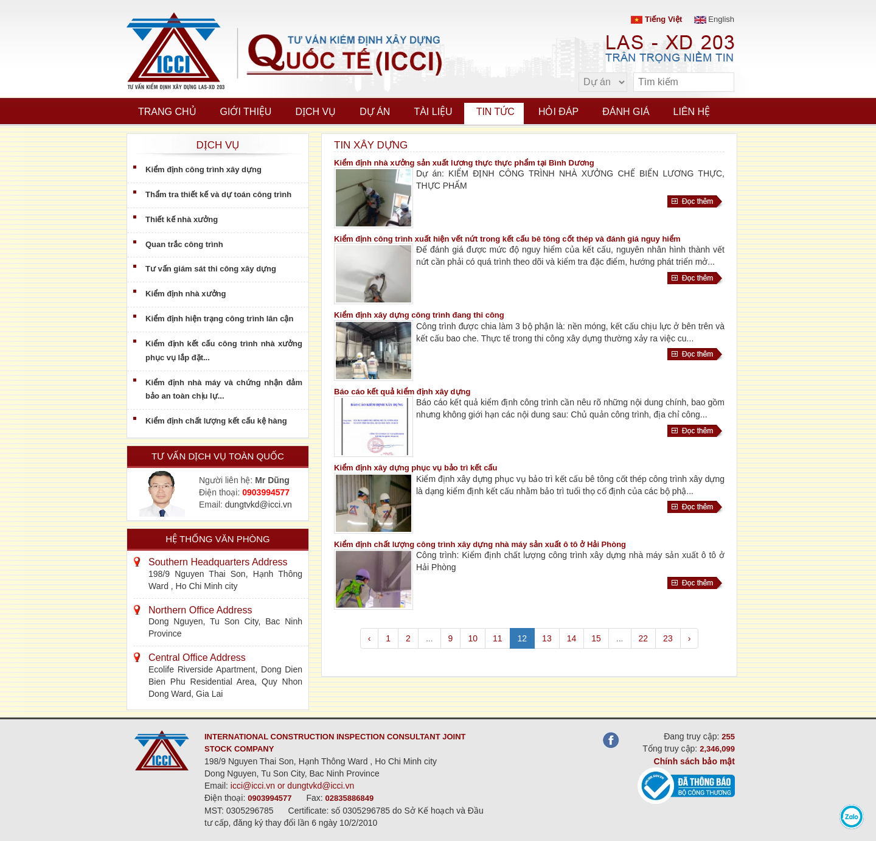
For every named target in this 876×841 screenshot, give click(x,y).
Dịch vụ (315, 111)
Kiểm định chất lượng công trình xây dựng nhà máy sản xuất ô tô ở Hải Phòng (480, 544)
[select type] (603, 82)
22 (643, 638)
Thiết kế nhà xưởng (181, 219)
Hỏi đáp (558, 111)
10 (473, 638)
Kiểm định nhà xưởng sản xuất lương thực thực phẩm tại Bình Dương (464, 162)
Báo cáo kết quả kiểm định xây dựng (402, 391)
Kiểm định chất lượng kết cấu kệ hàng (216, 420)
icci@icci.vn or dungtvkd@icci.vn (293, 785)
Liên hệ (692, 111)
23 (668, 638)
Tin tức (495, 111)
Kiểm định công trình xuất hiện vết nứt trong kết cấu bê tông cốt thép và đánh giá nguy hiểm (507, 238)
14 (572, 638)
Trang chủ (167, 111)
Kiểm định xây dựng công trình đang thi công (419, 314)
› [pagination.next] (689, 638)
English (714, 19)
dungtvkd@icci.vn (258, 504)
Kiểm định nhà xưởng (185, 293)
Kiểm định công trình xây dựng (203, 169)
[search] (719, 82)
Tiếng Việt (656, 19)
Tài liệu (433, 111)
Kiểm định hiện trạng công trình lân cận (219, 318)
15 (596, 638)
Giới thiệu (246, 111)
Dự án (375, 111)
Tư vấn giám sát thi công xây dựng (210, 268)
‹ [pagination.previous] (369, 638)
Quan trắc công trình (184, 244)
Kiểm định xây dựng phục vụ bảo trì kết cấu (415, 467)
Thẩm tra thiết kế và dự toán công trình (218, 194)
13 (547, 638)
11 (497, 638)
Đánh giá (625, 111)
